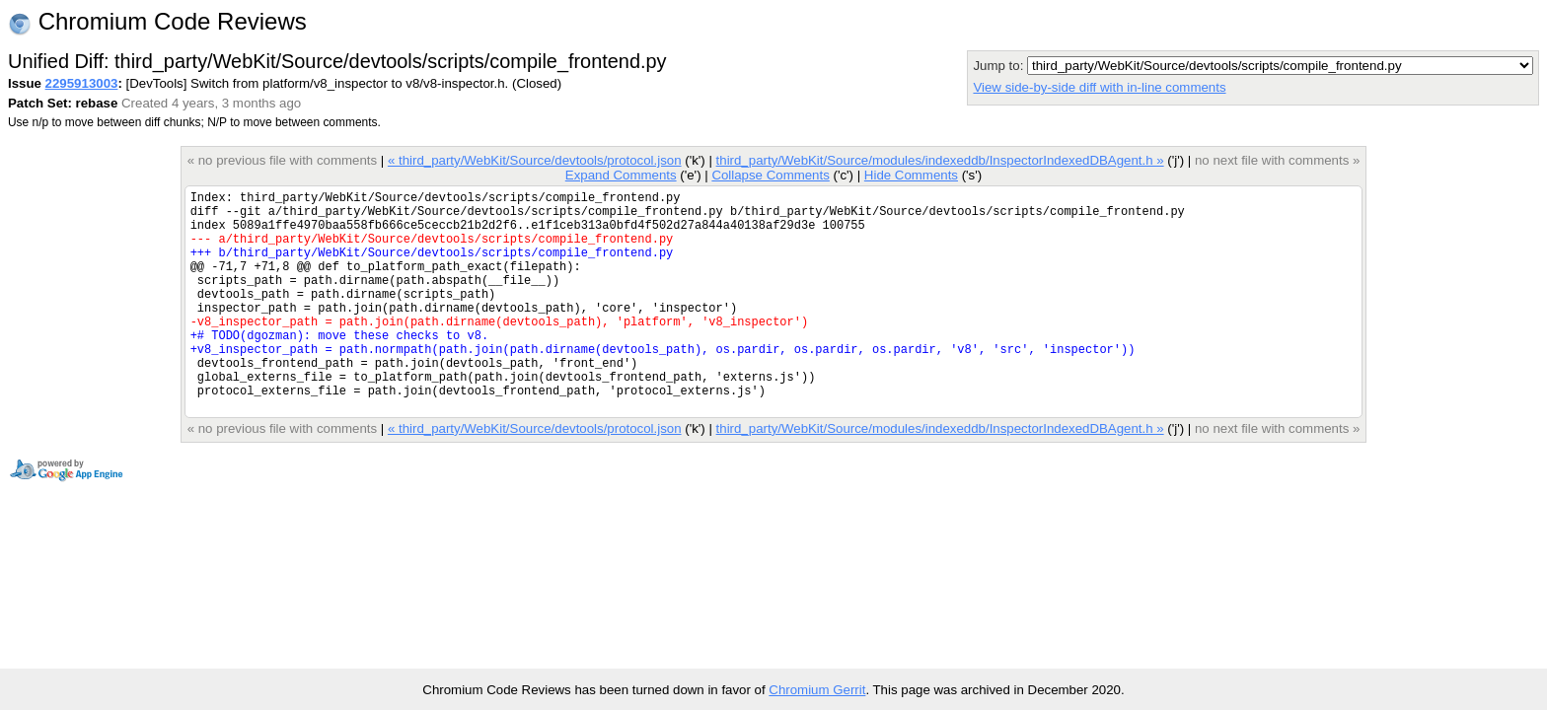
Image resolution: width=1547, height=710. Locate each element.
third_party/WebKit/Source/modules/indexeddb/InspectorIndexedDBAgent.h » (940, 160)
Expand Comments (621, 175)
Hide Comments (911, 175)
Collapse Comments (770, 175)
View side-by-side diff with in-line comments (1099, 87)
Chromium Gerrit (817, 689)
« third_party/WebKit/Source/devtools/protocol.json (535, 160)
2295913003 (81, 83)
